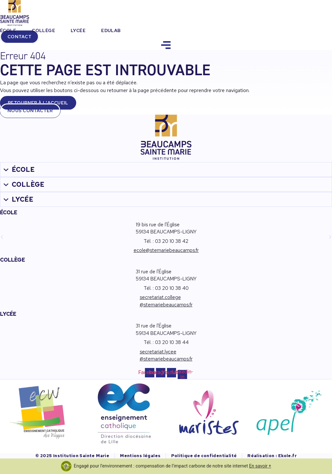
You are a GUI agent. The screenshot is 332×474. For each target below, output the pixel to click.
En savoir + (260, 465)
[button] (2, 237)
